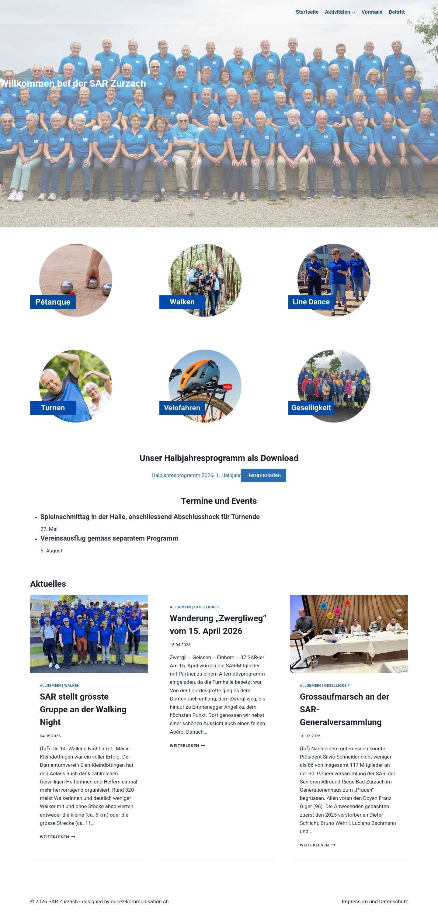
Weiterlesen (57, 836)
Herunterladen (263, 475)
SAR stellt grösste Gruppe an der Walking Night (83, 709)
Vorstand (372, 12)
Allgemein (50, 685)
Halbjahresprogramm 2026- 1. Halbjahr (196, 475)
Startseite (307, 12)
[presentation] (89, 634)
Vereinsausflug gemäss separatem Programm (109, 538)
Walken (72, 685)
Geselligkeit (207, 607)
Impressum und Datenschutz (375, 901)
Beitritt (397, 12)
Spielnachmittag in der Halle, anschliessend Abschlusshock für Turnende (150, 517)
